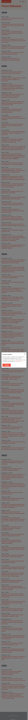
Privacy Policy (18, 361)
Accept (7, 365)
